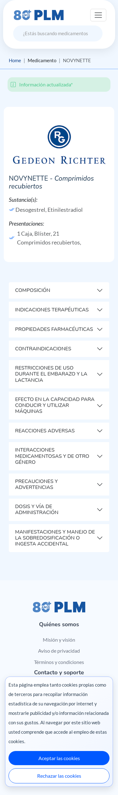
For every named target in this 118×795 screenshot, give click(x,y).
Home (15, 60)
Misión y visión (59, 640)
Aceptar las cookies (59, 758)
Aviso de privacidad (59, 651)
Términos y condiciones (59, 662)
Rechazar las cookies (59, 776)
